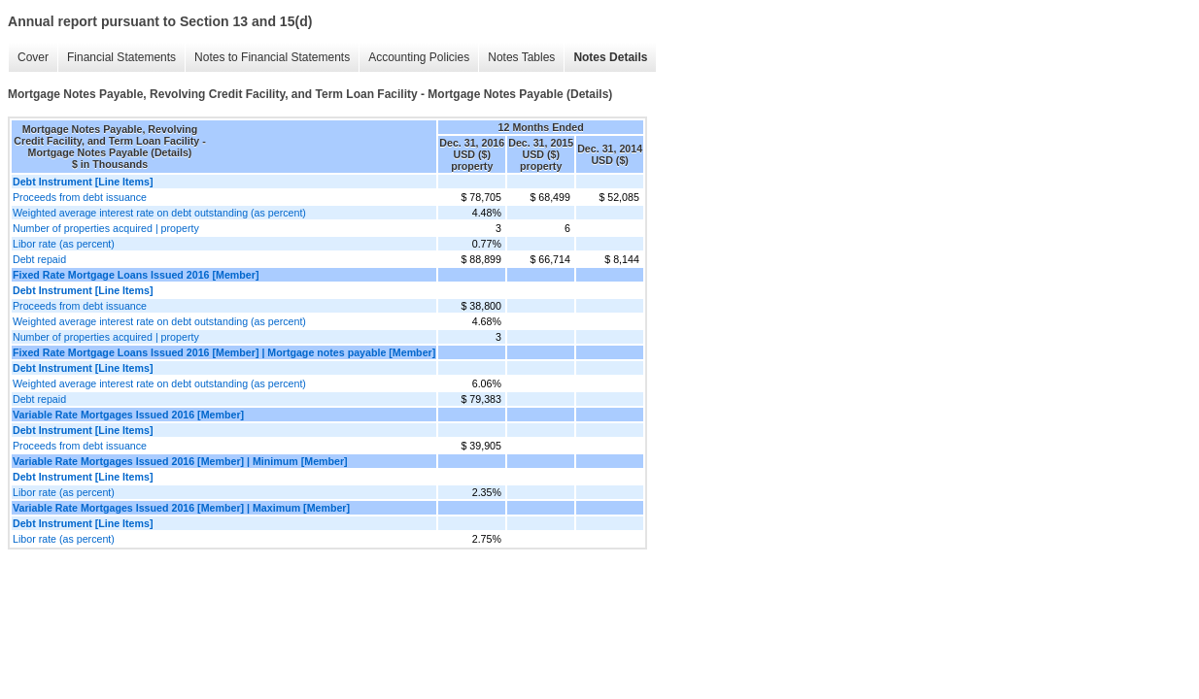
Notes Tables (521, 57)
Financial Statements (121, 57)
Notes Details (610, 57)
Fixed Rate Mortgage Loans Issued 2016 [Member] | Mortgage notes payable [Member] (224, 352)
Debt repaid (39, 259)
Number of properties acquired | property (106, 228)
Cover (33, 57)
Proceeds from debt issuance (80, 197)
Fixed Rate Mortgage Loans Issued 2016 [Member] (135, 275)
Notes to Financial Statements (272, 57)
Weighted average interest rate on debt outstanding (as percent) (159, 212)
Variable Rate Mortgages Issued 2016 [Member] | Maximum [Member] (181, 508)
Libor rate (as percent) (64, 244)
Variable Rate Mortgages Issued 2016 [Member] (128, 414)
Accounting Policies (418, 57)
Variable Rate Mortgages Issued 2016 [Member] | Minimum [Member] (180, 461)
